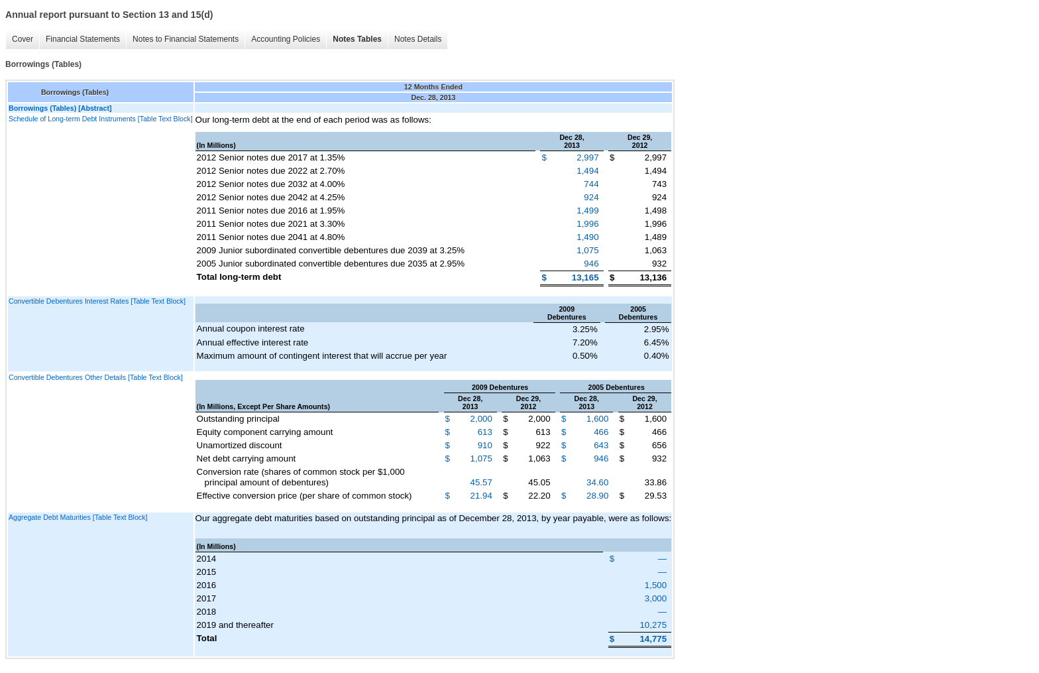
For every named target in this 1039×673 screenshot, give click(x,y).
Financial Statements (83, 39)
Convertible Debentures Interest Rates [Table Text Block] (97, 301)
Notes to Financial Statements (186, 39)
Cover (22, 39)
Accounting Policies (285, 39)
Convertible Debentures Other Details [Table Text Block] (96, 377)
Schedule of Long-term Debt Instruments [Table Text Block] (101, 119)
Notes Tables (357, 39)
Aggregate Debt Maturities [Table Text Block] (78, 517)
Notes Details (417, 39)
